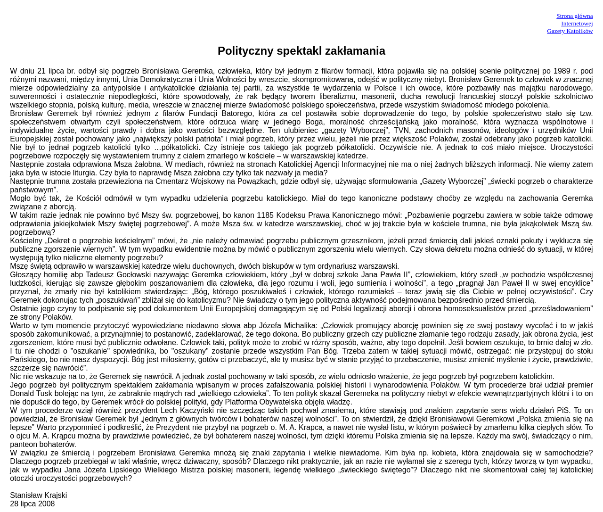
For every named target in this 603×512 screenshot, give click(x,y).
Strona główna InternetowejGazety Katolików (570, 23)
